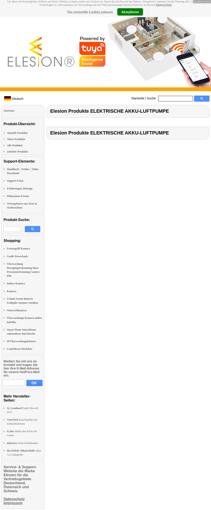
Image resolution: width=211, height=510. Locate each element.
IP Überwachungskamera (21, 341)
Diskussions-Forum (18, 196)
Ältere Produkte (16, 139)
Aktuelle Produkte (17, 133)
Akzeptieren (130, 12)
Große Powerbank (17, 256)
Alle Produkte (15, 145)
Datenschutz (164, 4)
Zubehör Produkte (17, 151)
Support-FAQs (15, 180)
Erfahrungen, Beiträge (20, 188)
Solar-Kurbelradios (22, 443)
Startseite (137, 98)
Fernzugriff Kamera (18, 248)
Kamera (11, 291)
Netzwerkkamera (17, 310)
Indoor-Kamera (16, 283)
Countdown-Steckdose (19, 348)
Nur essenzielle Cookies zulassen (90, 12)
